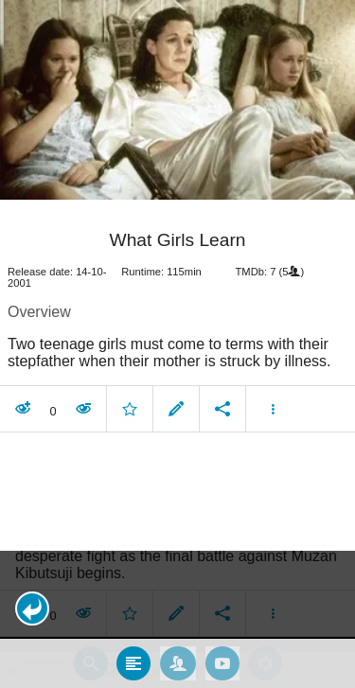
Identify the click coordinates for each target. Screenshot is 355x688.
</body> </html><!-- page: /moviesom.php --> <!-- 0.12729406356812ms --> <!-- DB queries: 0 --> (177, 344)
